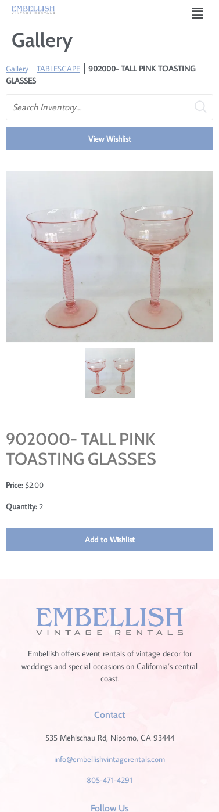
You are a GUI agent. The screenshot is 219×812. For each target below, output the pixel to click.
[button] (197, 13)
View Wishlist (109, 138)
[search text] (109, 107)
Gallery (17, 68)
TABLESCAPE (58, 68)
